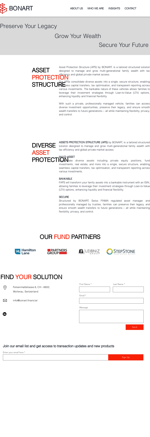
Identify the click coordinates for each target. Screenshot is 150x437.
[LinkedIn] (4, 314)
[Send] (135, 327)
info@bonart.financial (25, 300)
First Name (84, 284)
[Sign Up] (125, 357)
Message (83, 307)
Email (81, 295)
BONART (21, 8)
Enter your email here (13, 352)
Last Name (118, 284)
